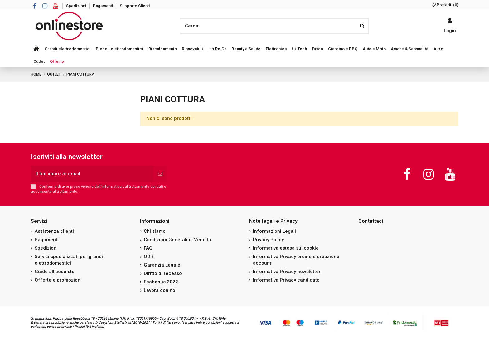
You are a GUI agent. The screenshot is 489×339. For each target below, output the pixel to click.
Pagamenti (103, 5)
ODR (148, 256)
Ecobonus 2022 (161, 282)
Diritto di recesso (163, 273)
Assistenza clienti (54, 231)
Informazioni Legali (274, 231)
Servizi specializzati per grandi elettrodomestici (69, 260)
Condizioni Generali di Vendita (177, 239)
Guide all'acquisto (55, 271)
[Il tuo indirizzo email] (92, 174)
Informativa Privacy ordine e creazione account (296, 260)
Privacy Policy (268, 239)
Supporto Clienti (135, 5)
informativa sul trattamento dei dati (132, 186)
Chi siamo (155, 231)
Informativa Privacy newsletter (287, 271)
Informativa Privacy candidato (286, 280)
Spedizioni (76, 5)
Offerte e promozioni (58, 280)
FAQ (148, 248)
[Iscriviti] (160, 174)
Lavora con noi (160, 290)
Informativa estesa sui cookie (286, 248)
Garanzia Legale (162, 265)
